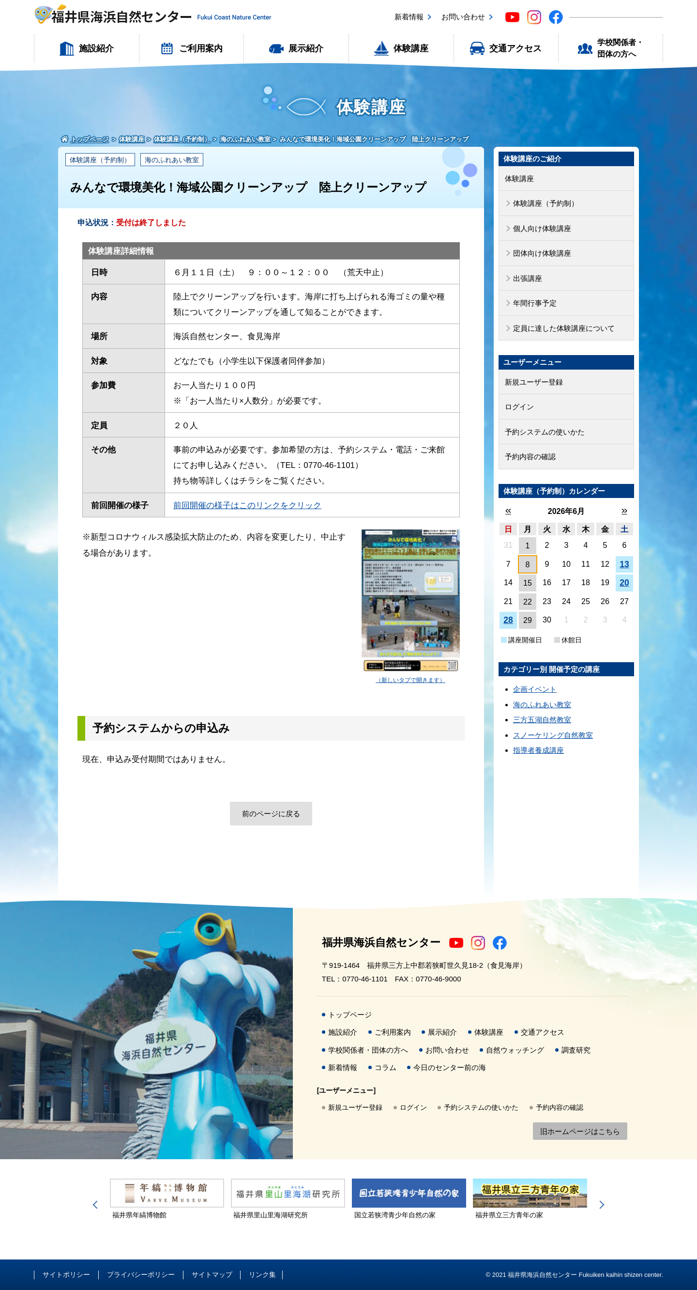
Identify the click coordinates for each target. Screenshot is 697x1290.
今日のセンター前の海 (449, 1067)
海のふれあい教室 (172, 160)
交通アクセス (515, 48)
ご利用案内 (201, 48)
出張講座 (527, 278)
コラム (385, 1067)
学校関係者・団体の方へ (620, 48)
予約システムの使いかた (545, 432)
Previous (97, 1205)
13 (624, 564)
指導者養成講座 (538, 750)
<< (508, 511)
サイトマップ (212, 1274)
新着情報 (409, 17)
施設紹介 (96, 48)
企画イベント (535, 689)
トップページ (350, 1014)
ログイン (519, 407)
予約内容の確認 (530, 456)
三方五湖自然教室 (542, 719)
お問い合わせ (463, 17)
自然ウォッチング (515, 1050)
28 (508, 620)
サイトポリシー (66, 1274)
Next (600, 1205)
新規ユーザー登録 (534, 382)
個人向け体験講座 (542, 228)
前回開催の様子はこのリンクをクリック (247, 505)
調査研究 (576, 1050)
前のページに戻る (271, 813)
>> (624, 511)
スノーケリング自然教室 (553, 735)
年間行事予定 (535, 303)
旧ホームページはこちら (580, 1131)
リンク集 (262, 1274)
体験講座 (411, 48)
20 (624, 583)
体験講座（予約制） (100, 160)
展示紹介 (305, 48)
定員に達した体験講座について (564, 328)
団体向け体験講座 (542, 253)
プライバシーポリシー (141, 1274)
